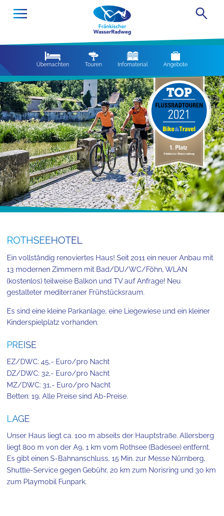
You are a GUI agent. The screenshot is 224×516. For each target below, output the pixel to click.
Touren (93, 60)
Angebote (175, 60)
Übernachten (52, 60)
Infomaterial (133, 60)
